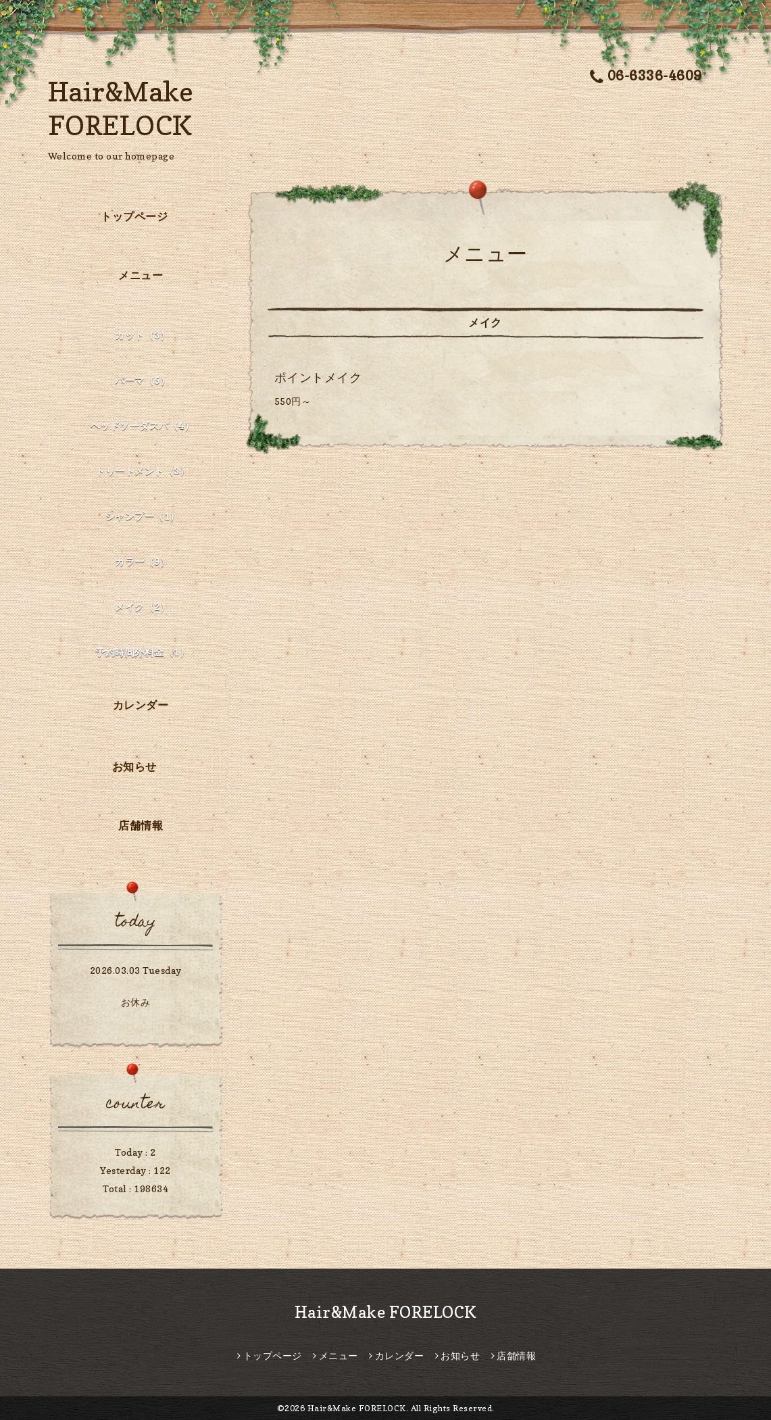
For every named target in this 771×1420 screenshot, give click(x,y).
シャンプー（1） (142, 516)
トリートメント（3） (142, 470)
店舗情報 (140, 825)
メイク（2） (142, 606)
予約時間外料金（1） (142, 652)
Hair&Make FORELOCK (386, 1312)
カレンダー (141, 705)
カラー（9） (142, 561)
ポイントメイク (318, 377)
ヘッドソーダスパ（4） (143, 425)
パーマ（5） (142, 380)
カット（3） (142, 335)
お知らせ (134, 766)
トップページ (134, 216)
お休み (136, 1002)
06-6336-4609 (646, 76)
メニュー (140, 275)
